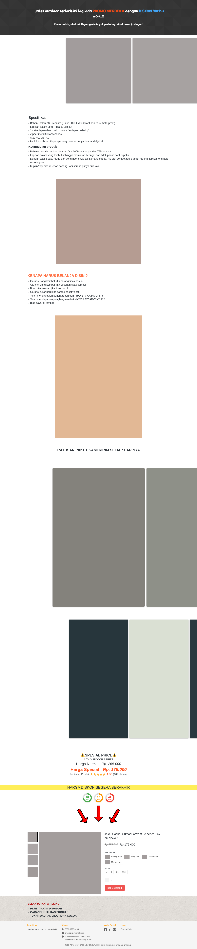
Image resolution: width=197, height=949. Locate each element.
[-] (105, 930)
